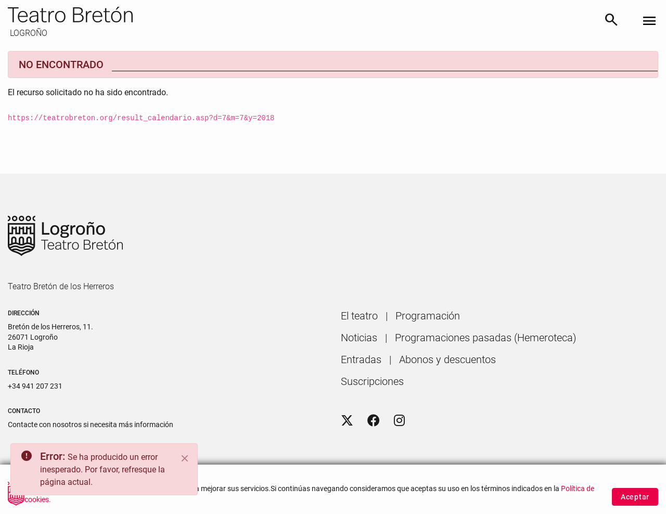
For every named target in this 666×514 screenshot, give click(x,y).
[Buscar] (611, 21)
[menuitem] (359, 316)
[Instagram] (399, 421)
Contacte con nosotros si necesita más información (90, 424)
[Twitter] (347, 421)
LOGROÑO (27, 33)
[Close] (184, 458)
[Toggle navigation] (649, 21)
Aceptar (635, 499)
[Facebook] (373, 421)
